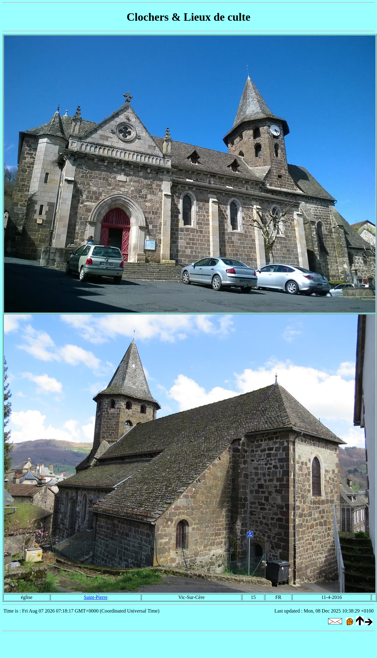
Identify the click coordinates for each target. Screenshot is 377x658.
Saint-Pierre (95, 597)
